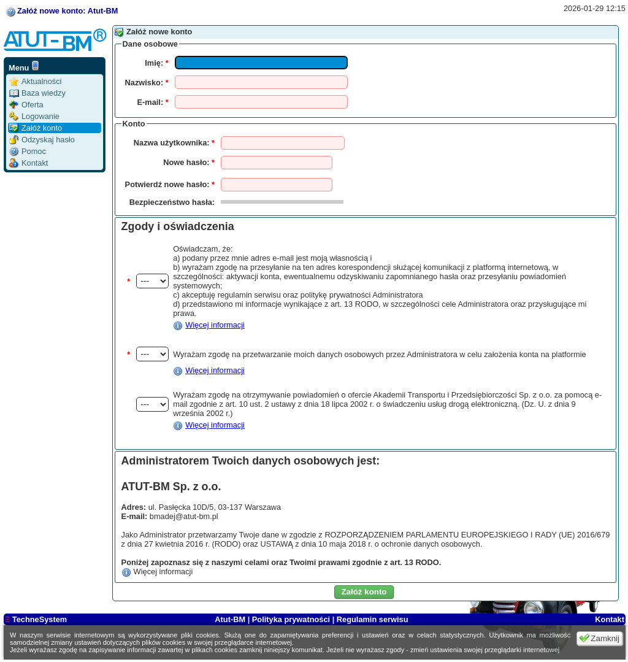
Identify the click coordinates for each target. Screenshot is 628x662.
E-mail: (153, 102)
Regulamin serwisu (372, 619)
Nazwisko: (147, 82)
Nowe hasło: (189, 162)
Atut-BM (231, 619)
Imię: (156, 62)
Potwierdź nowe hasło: (170, 184)
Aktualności (35, 81)
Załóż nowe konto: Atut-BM (67, 10)
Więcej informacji (215, 324)
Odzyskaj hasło (42, 139)
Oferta (26, 104)
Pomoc (27, 151)
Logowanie (34, 116)
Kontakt (28, 162)
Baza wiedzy (37, 93)
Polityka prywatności (291, 619)
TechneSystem (36, 619)
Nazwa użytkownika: (174, 142)
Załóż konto (35, 128)
